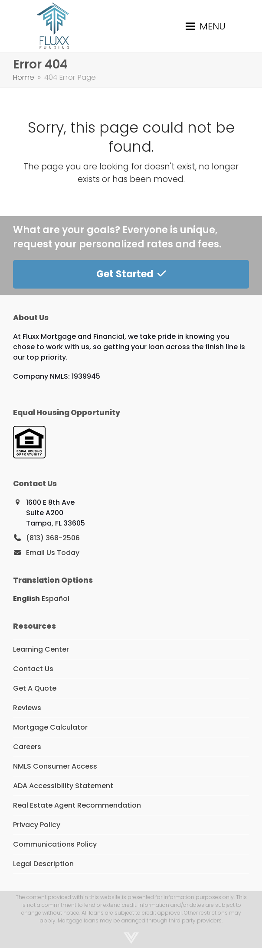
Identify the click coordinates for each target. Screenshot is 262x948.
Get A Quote (34, 688)
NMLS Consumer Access (55, 766)
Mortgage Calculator (50, 727)
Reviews (27, 708)
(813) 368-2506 (53, 538)
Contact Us (33, 669)
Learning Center (41, 649)
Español (55, 599)
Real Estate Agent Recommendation (77, 805)
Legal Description (43, 864)
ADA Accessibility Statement (63, 786)
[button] (206, 26)
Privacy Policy (36, 825)
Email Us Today (52, 553)
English (26, 599)
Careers (27, 747)
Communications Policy (55, 844)
